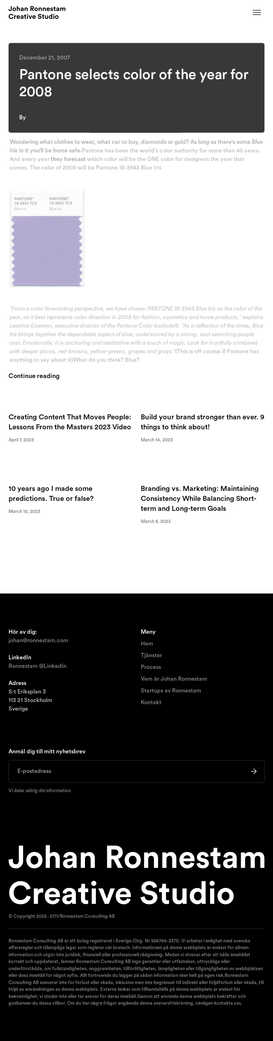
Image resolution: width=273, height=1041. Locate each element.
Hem (147, 644)
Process (151, 667)
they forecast (68, 160)
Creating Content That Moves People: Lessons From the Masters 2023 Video (70, 422)
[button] (257, 12)
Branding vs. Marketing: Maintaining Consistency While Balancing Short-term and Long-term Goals (200, 499)
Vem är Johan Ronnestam (174, 679)
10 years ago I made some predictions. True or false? (51, 494)
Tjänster (151, 655)
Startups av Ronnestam (171, 691)
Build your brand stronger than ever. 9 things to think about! (202, 422)
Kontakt (151, 702)
